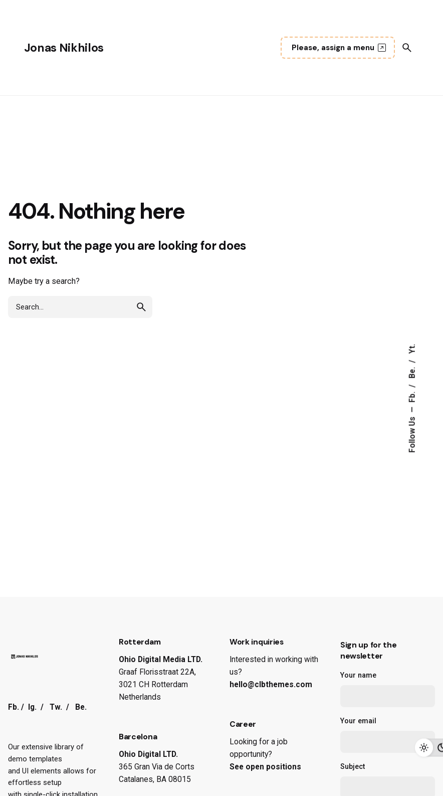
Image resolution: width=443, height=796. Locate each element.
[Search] (407, 48)
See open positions (265, 766)
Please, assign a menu (340, 48)
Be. (412, 371)
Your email (387, 735)
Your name (387, 689)
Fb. (412, 395)
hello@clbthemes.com (271, 684)
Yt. (412, 349)
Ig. (32, 707)
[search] (141, 307)
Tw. (56, 707)
